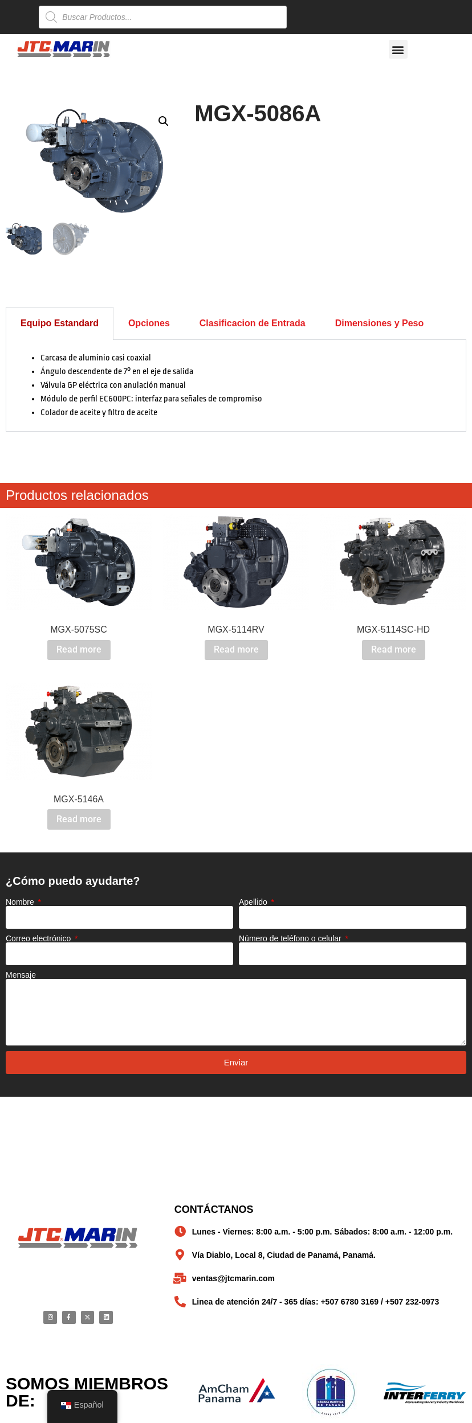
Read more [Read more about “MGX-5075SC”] (78, 648)
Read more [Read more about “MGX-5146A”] (78, 818)
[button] (398, 49)
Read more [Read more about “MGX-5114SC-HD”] (393, 648)
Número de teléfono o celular (291, 937)
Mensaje (21, 974)
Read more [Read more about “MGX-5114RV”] (236, 648)
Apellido (254, 901)
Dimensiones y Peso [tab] (379, 322)
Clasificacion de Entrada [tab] (253, 322)
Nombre (21, 901)
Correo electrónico (39, 937)
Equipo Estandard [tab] (60, 322)
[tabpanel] (236, 384)
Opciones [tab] (149, 322)
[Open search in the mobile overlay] (163, 17)
